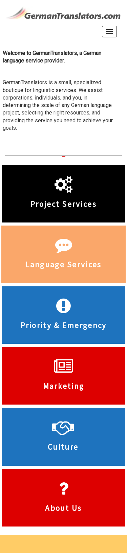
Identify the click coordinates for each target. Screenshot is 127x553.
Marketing (63, 386)
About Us (63, 508)
